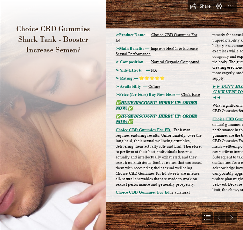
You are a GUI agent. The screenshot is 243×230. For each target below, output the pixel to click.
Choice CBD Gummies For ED (143, 129)
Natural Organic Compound (175, 62)
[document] (121, 115)
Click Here (190, 94)
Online (154, 86)
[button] (200, 6)
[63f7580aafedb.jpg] (53, 115)
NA (154, 70)
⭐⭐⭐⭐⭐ (152, 78)
